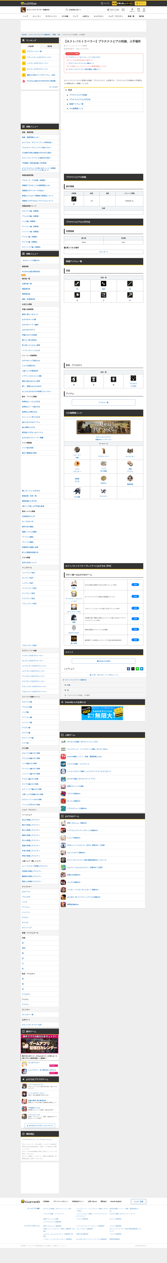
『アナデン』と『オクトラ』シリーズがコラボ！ (84, 57)
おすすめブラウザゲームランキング (41, 1126)
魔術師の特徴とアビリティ (32, 876)
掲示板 (141, 16)
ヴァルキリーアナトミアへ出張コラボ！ (36, 148)
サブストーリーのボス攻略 (32, 799)
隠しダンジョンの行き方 (31, 491)
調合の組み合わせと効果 (31, 381)
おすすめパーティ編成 (30, 325)
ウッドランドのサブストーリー (33, 676)
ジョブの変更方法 (28, 366)
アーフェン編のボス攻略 (31, 769)
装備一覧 (131, 16)
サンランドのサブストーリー (37, 69)
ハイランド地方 (27, 583)
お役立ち (86, 16)
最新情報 (130, 479)
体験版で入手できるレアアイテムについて (37, 201)
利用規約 (46, 1201)
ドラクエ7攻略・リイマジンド (53, 1214)
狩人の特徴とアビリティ (31, 840)
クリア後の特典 (27, 448)
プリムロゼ (26, 897)
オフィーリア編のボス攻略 (32, 789)
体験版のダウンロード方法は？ (33, 190)
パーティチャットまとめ (31, 350)
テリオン (25, 917)
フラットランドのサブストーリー (39, 57)
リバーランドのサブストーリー (33, 671)
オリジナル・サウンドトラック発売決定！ (37, 142)
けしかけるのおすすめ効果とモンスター (36, 391)
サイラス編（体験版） (30, 242)
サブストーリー (51, 16)
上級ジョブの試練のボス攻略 (32, 794)
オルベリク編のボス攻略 (31, 753)
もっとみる (53, 87)
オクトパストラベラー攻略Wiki (76, 680)
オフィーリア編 (27, 738)
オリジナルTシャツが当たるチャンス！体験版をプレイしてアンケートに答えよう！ (39, 169)
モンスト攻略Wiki (115, 1219)
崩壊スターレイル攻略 (50, 1219)
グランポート (103, 252)
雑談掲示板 (26, 289)
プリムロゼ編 (27, 707)
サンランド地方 (27, 578)
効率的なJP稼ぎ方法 (29, 412)
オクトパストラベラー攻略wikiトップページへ (103, 430)
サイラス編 (26, 733)
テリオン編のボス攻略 (30, 779)
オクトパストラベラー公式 (32, 1025)
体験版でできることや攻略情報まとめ (36, 185)
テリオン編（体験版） (30, 237)
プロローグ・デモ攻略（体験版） (34, 180)
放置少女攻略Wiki (82, 1234)
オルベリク (26, 892)
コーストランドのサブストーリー (34, 666)
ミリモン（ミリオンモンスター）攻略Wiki (57, 1239)
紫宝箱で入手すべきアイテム (32, 432)
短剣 (103, 285)
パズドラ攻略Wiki (82, 1219)
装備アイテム (130, 466)
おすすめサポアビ (28, 330)
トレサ (24, 902)
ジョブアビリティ (77, 466)
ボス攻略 (65, 16)
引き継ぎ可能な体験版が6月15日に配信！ (37, 153)
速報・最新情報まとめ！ (31, 137)
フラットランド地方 (29, 604)
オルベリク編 (27, 702)
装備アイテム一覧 (76, 104)
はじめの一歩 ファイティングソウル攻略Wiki (91, 1239)
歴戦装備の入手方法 (29, 501)
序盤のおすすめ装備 (29, 335)
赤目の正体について (29, 563)
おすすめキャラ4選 (29, 319)
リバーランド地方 (28, 573)
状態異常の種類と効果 (30, 547)
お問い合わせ (92, 1201)
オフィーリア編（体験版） (32, 247)
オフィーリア (27, 928)
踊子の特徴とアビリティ (31, 825)
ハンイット (26, 912)
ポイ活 (105, 3)
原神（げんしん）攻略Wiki (52, 1226)
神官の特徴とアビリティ (31, 856)
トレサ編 (25, 712)
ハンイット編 (27, 722)
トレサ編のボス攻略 (29, 763)
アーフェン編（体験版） (31, 226)
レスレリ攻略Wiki (115, 1226)
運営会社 (104, 1201)
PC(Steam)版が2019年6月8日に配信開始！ (43, 81)
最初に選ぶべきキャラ (30, 314)
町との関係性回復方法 (30, 552)
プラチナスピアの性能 (78, 95)
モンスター (103, 492)
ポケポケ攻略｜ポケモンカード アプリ (122, 1214)
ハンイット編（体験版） (31, 232)
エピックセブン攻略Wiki (84, 1229)
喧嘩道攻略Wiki (114, 1239)
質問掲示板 (26, 294)
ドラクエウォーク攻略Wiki (52, 1222)
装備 (68, 685)
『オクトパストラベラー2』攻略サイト (81, 63)
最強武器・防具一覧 (29, 496)
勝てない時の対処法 (29, 340)
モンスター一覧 (27, 1015)
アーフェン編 (27, 717)
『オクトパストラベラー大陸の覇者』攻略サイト (84, 69)
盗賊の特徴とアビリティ (31, 846)
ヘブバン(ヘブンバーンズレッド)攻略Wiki (90, 1226)
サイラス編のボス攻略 (30, 784)
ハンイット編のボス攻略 (31, 774)
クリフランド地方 (28, 598)
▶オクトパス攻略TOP (31, 260)
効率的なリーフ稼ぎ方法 (31, 407)
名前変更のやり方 (28, 516)
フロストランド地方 (29, 645)
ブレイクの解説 (27, 542)
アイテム (25, 1004)
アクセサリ (26, 994)
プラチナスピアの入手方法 (79, 99)
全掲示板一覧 (27, 284)
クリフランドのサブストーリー (33, 681)
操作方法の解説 (27, 527)
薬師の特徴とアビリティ (31, 835)
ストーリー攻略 (77, 453)
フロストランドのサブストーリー (34, 692)
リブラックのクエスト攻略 (32, 376)
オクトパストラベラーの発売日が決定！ (36, 158)
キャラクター (99, 16)
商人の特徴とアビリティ (31, 830)
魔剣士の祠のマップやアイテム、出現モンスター (43, 75)
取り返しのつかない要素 (31, 345)
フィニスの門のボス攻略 (31, 805)
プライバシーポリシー (60, 1201)
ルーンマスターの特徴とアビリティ (35, 866)
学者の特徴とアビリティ (31, 851)
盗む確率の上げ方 (28, 427)
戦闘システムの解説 (29, 532)
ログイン (140, 3)
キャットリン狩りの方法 (31, 417)
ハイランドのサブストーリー (37, 63)
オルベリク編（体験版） (31, 211)
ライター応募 (138, 1201)
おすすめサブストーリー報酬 (32, 438)
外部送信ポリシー (78, 1201)
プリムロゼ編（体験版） (31, 216)
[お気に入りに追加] (113, 10)
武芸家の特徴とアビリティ (32, 871)
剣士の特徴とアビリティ (31, 820)
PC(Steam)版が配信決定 (31, 271)
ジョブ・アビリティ (115, 16)
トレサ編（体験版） (29, 221)
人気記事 (31, 46)
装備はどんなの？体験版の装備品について (37, 196)
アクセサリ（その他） (133, 381)
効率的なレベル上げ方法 (31, 402)
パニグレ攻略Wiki (115, 1234)
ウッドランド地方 (28, 593)
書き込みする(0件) (103, 661)
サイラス (25, 922)
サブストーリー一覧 (34, 51)
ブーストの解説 (27, 537)
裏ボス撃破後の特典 (29, 453)
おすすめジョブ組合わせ (31, 360)
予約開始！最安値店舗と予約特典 (34, 163)
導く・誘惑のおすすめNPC (32, 386)
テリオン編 (26, 727)
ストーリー (37, 16)
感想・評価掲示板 (28, 299)
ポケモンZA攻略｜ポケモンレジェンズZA (57, 1209)
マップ (75, 16)
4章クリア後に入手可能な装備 (33, 506)
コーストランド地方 (29, 588)
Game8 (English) (116, 1201)
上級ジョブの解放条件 (30, 371)
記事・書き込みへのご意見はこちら (104, 675)
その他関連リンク (76, 108)
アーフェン (26, 907)
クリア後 (25, 743)
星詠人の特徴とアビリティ (32, 881)
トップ (25, 16)
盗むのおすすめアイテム (31, 422)
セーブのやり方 (27, 521)
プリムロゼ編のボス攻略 (31, 758)
